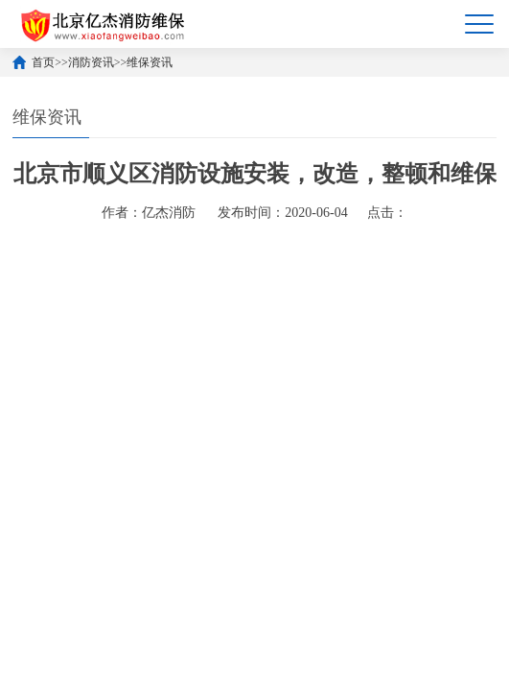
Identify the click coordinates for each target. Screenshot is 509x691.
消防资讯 (91, 62)
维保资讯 (150, 62)
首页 (43, 62)
